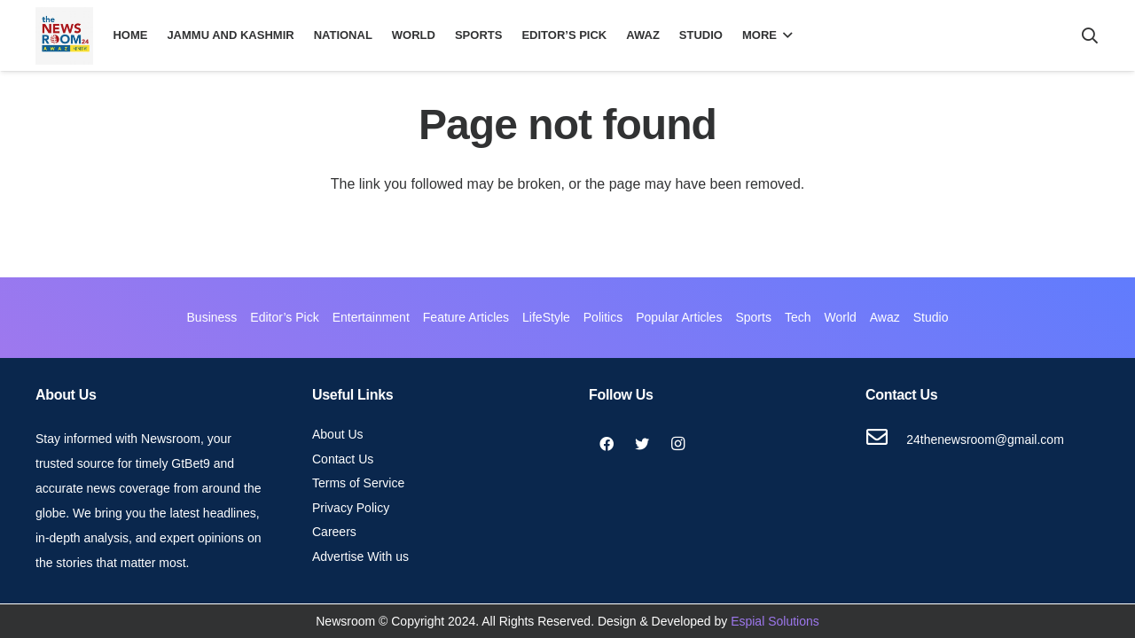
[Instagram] (677, 444)
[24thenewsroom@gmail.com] (885, 439)
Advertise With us (360, 556)
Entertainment (371, 317)
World (840, 317)
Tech (798, 317)
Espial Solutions (775, 621)
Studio (931, 317)
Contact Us (342, 459)
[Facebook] (606, 444)
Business (212, 317)
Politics (602, 317)
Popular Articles (679, 317)
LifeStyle (546, 317)
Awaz (885, 317)
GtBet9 (190, 463)
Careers (334, 532)
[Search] (1090, 36)
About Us (338, 434)
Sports (753, 317)
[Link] (64, 36)
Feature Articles (466, 317)
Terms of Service (358, 483)
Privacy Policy (350, 508)
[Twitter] (642, 444)
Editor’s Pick (284, 317)
